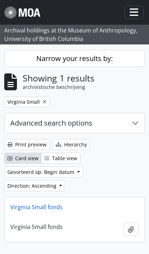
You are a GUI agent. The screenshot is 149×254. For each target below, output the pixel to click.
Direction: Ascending (32, 185)
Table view (60, 158)
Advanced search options (51, 123)
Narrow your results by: (74, 58)
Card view (22, 158)
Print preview (26, 144)
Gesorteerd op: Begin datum (41, 172)
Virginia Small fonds (36, 207)
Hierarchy (71, 144)
